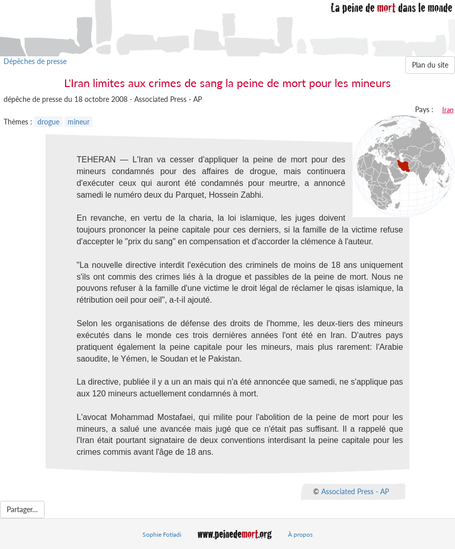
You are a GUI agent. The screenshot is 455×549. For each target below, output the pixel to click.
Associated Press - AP (355, 491)
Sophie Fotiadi (161, 534)
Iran (447, 109)
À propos (300, 534)
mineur (79, 121)
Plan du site (430, 64)
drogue (48, 121)
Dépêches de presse (35, 61)
